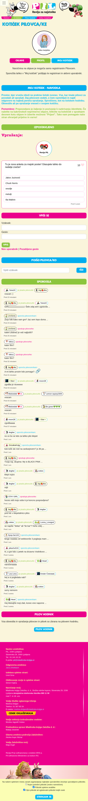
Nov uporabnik (9, 249)
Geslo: (4, 232)
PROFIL (41, 61)
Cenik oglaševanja (21, 713)
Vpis (5, 245)
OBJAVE (20, 61)
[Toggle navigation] (4, 3)
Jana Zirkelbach (12, 668)
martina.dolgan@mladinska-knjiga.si (29, 709)
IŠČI (81, 270)
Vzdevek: (6, 223)
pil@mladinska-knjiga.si (23, 660)
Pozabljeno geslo (29, 249)
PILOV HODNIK (44, 629)
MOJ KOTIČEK (64, 61)
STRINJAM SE (44, 797)
